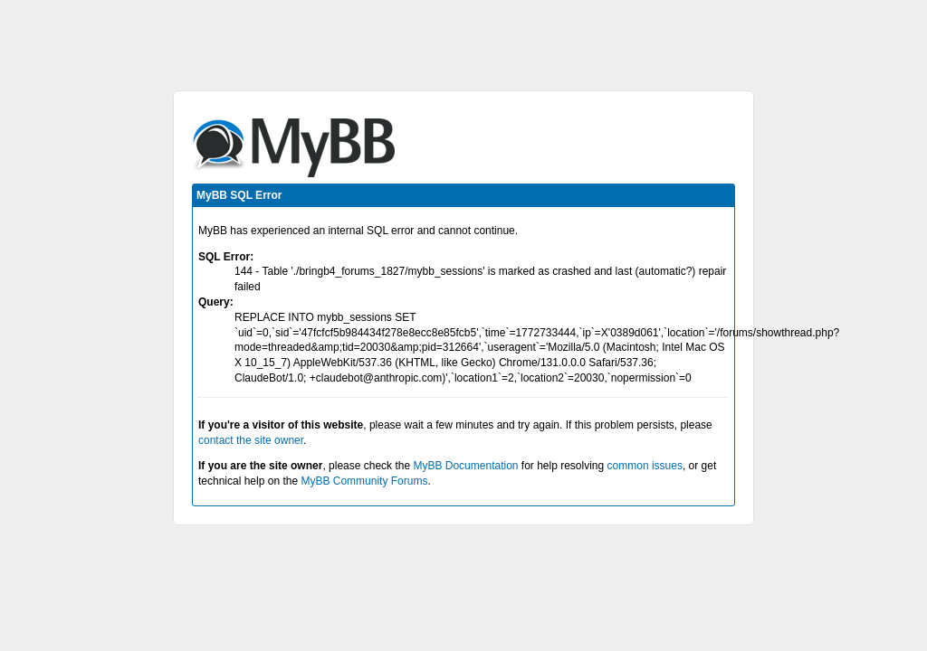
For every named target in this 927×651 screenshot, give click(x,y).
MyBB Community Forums (364, 481)
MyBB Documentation (465, 465)
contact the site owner (250, 440)
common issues (645, 465)
